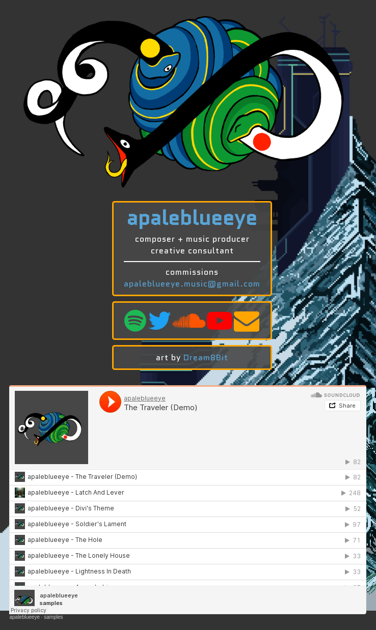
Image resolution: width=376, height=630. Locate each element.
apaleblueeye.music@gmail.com (192, 284)
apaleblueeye (24, 617)
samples (53, 617)
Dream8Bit (205, 357)
